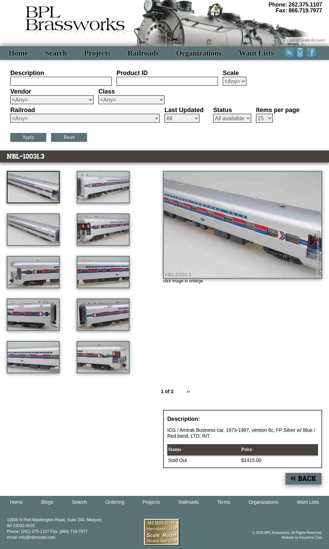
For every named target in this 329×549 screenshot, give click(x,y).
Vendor (20, 91)
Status (222, 110)
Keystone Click (311, 537)
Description (27, 73)
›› (188, 391)
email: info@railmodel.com (31, 537)
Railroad (22, 110)
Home (18, 53)
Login (291, 40)
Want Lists (256, 53)
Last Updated (184, 110)
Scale (231, 73)
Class (106, 91)
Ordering (115, 502)
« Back (303, 478)
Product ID (132, 73)
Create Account (312, 40)
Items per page (278, 110)
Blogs (47, 502)
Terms (223, 502)
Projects (97, 53)
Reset (69, 137)
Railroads (143, 53)
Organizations (198, 53)
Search (56, 53)
